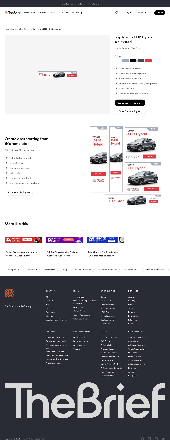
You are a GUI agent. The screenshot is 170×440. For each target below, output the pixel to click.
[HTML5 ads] (112, 307)
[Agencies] (140, 291)
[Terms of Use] (85, 291)
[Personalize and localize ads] (57, 341)
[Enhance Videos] (112, 370)
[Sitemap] (57, 311)
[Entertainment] (140, 314)
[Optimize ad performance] (57, 354)
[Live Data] (140, 363)
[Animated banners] (112, 303)
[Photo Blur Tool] (112, 355)
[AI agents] (140, 366)
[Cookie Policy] (85, 306)
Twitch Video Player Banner (156, 264)
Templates (9, 24)
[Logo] (9, 288)
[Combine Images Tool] (112, 351)
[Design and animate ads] (57, 336)
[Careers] (57, 295)
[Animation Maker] (140, 355)
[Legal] (85, 286)
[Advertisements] (112, 299)
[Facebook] (142, 434)
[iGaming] (140, 295)
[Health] (140, 299)
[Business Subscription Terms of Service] (85, 297)
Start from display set (130, 106)
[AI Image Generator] (140, 359)
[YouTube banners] (112, 314)
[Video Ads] (112, 318)
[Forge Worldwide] (85, 336)
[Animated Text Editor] (112, 332)
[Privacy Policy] (85, 302)
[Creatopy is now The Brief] (57, 314)
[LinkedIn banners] (112, 311)
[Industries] (140, 286)
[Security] (57, 303)
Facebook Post (130, 264)
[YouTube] (163, 434)
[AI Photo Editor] (112, 340)
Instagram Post (14, 264)
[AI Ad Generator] (140, 336)
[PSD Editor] (140, 347)
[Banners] (112, 291)
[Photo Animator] (112, 366)
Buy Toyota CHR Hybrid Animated (47, 24)
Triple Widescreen (83, 264)
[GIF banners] (112, 295)
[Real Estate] (140, 311)
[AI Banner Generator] (140, 332)
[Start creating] (112, 286)
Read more (94, 3)
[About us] (57, 291)
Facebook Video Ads (107, 264)
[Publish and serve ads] (57, 346)
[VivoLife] (85, 343)
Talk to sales (142, 12)
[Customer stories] (85, 326)
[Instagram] (156, 434)
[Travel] (140, 303)
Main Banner (49, 264)
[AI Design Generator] (140, 340)
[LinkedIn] (149, 434)
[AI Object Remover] (112, 347)
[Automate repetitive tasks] (57, 350)
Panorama (32, 264)
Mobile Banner (23, 24)
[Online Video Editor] (140, 343)
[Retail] (140, 318)
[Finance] (140, 307)
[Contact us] (57, 307)
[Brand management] (57, 358)
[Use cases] (57, 326)
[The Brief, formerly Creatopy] (19, 301)
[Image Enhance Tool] (112, 359)
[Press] (57, 299)
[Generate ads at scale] (57, 332)
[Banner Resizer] (140, 351)
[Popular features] (140, 326)
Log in (128, 12)
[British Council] (85, 332)
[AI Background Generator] (112, 363)
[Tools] (112, 326)
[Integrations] (140, 370)
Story (65, 264)
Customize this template (130, 97)
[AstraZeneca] (85, 340)
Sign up (160, 12)
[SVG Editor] (112, 336)
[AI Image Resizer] (112, 343)
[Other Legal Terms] (85, 313)
